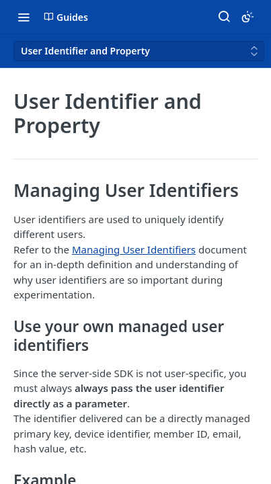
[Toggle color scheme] (247, 17)
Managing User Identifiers (134, 249)
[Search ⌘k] (224, 17)
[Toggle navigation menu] (23, 17)
